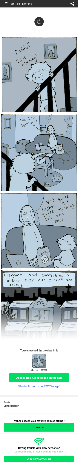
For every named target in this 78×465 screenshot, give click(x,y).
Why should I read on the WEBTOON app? (39, 386)
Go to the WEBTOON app (39, 459)
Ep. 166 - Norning (21, 3)
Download (39, 427)
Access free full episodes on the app (39, 377)
